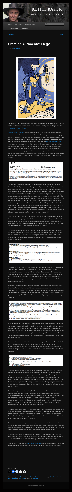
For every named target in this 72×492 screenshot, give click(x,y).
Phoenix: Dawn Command (37, 477)
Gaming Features (25, 477)
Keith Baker (21, 478)
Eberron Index (18, 24)
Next (62, 34)
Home (10, 24)
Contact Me (24, 28)
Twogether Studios (13, 28)
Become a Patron (29, 24)
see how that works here (53, 141)
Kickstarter (53, 477)
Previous (11, 34)
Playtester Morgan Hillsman (17, 128)
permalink (35, 478)
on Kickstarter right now (33, 443)
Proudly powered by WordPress (35, 485)
